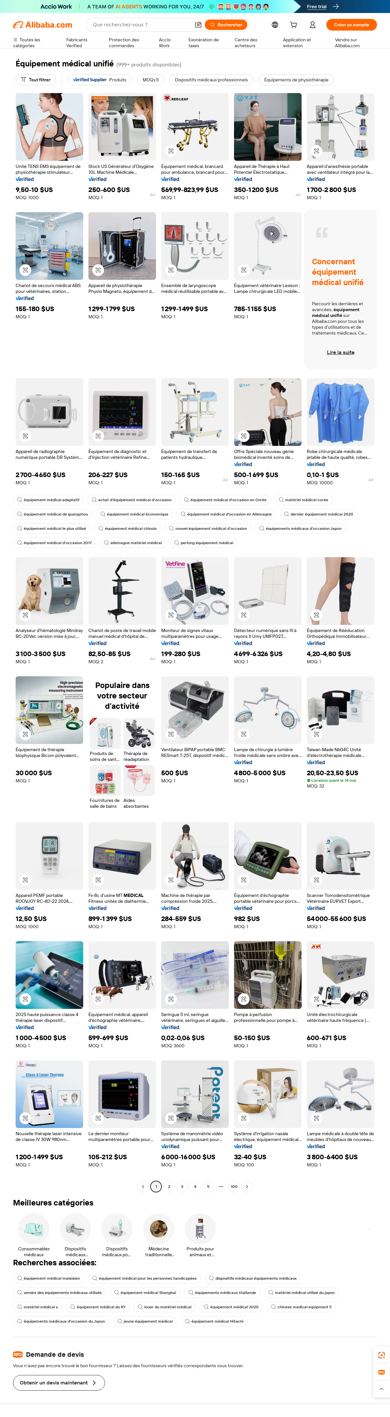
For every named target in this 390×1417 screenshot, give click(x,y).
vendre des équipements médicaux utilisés (59, 1292)
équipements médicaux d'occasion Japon (300, 528)
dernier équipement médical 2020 (318, 514)
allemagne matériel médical (133, 542)
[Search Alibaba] (141, 24)
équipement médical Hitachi (214, 1321)
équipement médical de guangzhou (52, 514)
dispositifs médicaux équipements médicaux (253, 1278)
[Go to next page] (247, 1186)
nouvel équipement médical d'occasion (208, 528)
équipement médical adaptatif (48, 499)
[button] (198, 25)
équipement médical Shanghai (145, 1292)
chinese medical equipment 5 (301, 1307)
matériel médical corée (303, 499)
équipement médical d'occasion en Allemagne (226, 514)
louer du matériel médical (164, 1307)
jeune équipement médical (145, 1321)
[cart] (295, 25)
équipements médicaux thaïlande (222, 1292)
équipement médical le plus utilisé (51, 528)
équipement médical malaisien (48, 1278)
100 (234, 1186)
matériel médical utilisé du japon (301, 1292)
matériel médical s (37, 1307)
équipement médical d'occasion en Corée (225, 499)
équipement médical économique (134, 514)
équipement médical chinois (127, 528)
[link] (381, 1355)
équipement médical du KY (97, 1307)
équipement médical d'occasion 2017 (54, 542)
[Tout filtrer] (36, 79)
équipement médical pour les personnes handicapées (144, 1278)
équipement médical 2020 (231, 1307)
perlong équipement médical (203, 542)
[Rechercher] (226, 25)
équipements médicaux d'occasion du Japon (61, 1321)
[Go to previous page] (143, 1186)
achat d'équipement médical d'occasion (132, 499)
